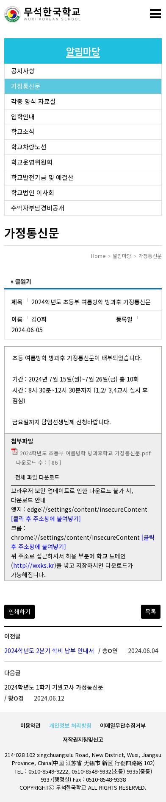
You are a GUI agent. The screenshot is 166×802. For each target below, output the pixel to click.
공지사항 (23, 70)
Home (98, 255)
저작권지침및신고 (83, 739)
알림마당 (122, 255)
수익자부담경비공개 (37, 207)
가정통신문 (26, 85)
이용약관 (30, 725)
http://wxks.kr (33, 565)
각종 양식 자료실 (33, 101)
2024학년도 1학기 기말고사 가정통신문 (53, 687)
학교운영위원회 (32, 161)
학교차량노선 (29, 146)
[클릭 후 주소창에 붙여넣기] (46, 518)
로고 (42, 14)
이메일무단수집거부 (123, 725)
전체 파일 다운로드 (37, 477)
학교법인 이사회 (32, 192)
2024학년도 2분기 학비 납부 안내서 (49, 650)
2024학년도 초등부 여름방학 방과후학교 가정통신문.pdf (85, 453)
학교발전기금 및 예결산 (42, 177)
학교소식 (23, 131)
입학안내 (23, 116)
